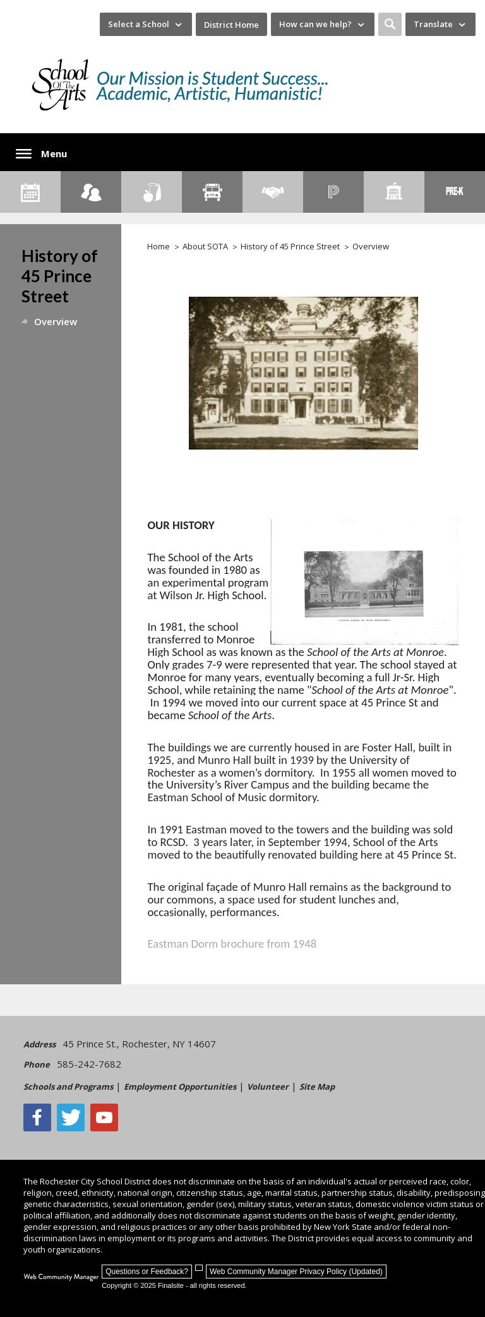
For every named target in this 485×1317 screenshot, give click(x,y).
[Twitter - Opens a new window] (71, 1117)
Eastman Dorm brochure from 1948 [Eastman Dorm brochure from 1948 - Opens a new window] (232, 943)
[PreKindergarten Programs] (454, 192)
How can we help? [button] (315, 24)
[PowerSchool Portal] (333, 192)
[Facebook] (37, 1117)
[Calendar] (30, 192)
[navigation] (146, 24)
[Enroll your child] (91, 192)
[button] (390, 24)
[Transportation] (212, 192)
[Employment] (272, 192)
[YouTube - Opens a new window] (104, 1117)
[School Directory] (394, 192)
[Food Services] (151, 192)
